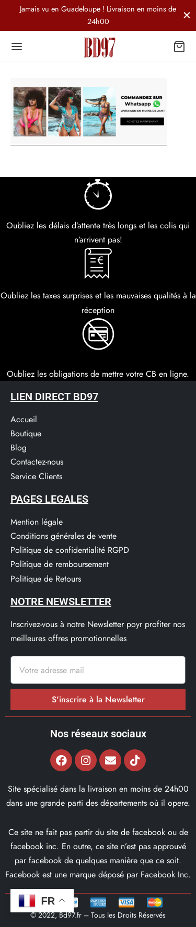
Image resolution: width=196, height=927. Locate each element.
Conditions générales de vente (63, 536)
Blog (18, 448)
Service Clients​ (36, 476)
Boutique (25, 433)
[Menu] (16, 46)
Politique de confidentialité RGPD (69, 550)
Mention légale (36, 522)
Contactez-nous (36, 462)
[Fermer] (187, 15)
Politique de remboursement (59, 564)
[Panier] (179, 46)
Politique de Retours (45, 579)
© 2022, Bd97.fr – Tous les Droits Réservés (98, 915)
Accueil (23, 419)
